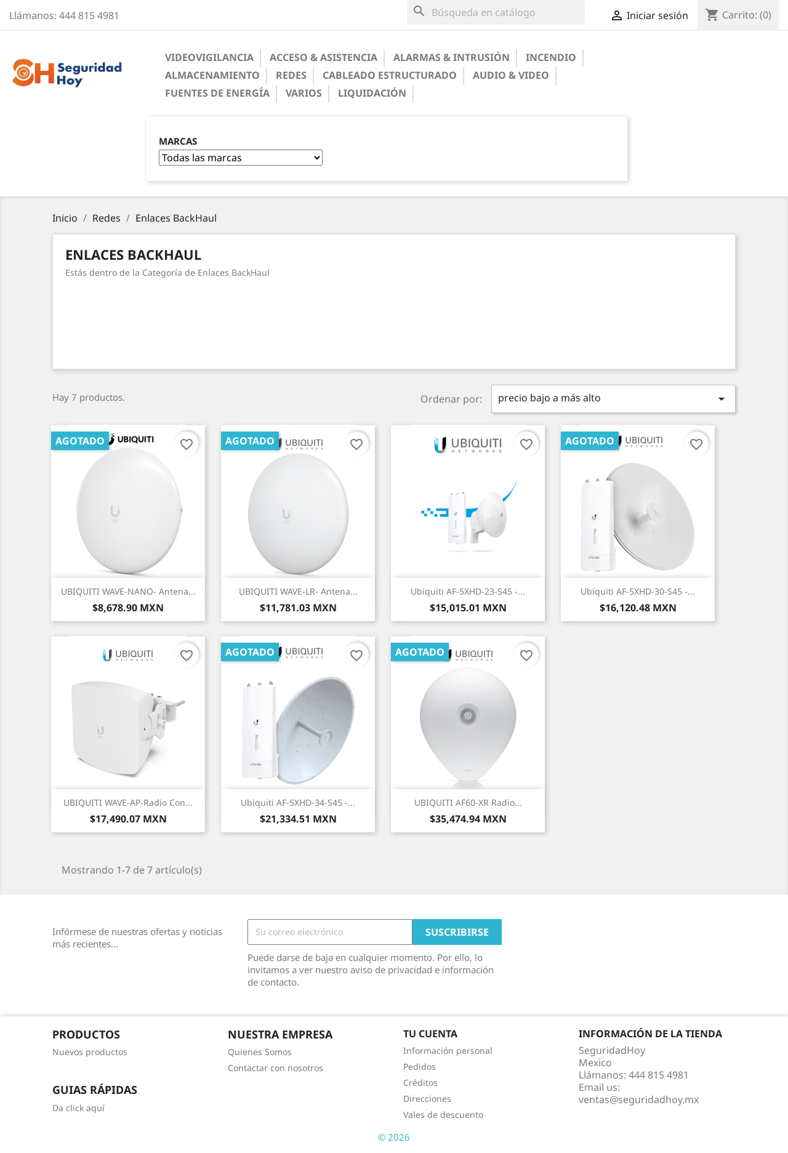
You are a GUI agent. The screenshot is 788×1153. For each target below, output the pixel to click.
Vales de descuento (443, 1114)
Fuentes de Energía (217, 93)
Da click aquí (78, 1108)
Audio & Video (511, 75)
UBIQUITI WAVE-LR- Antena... (298, 591)
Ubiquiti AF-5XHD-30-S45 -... (638, 591)
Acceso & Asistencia (323, 57)
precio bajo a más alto (614, 398)
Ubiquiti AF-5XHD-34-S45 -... (298, 802)
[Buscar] (496, 12)
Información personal (447, 1050)
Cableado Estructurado (390, 75)
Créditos (420, 1082)
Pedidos (419, 1066)
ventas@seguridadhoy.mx (639, 1099)
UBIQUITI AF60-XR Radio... (468, 802)
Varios (304, 93)
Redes (291, 75)
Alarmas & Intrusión (451, 57)
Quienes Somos (260, 1052)
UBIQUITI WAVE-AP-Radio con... (128, 802)
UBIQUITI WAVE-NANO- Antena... (128, 591)
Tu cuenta (430, 1033)
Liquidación (372, 93)
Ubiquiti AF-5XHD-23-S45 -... (468, 591)
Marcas (178, 141)
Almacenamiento (212, 75)
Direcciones (427, 1098)
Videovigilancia (209, 57)
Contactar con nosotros (275, 1068)
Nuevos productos (89, 1052)
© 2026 (394, 1137)
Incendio (551, 57)
